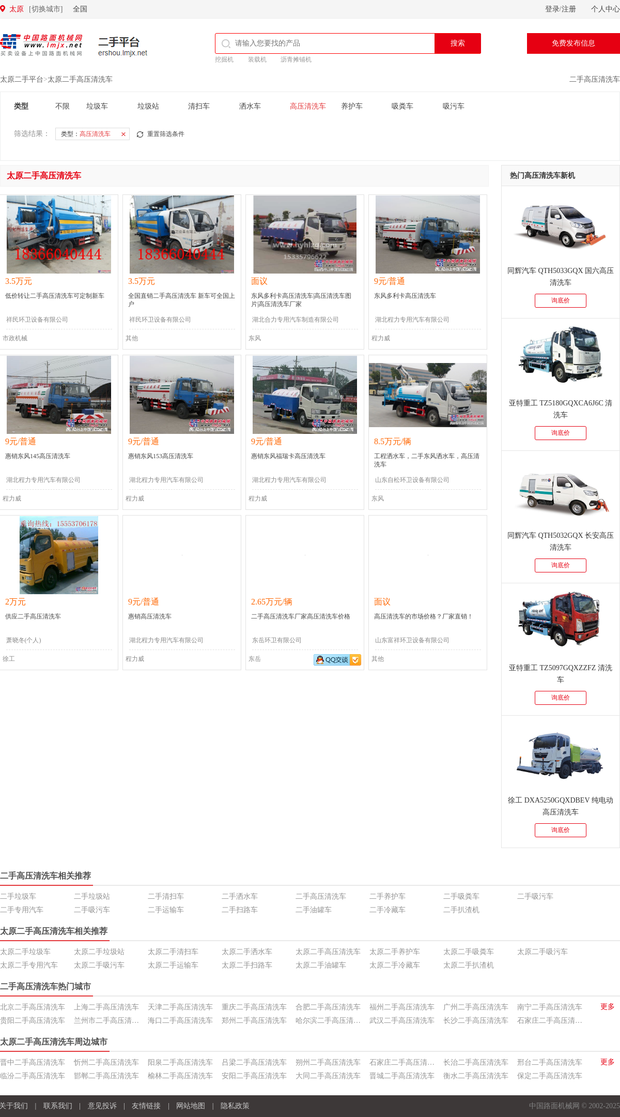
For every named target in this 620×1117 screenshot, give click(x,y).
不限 (62, 106)
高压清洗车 (308, 106)
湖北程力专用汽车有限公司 (412, 319)
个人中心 (605, 9)
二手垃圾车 (18, 896)
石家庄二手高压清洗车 (553, 1020)
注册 (569, 9)
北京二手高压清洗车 (32, 1007)
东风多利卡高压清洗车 (405, 295)
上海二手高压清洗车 (106, 1007)
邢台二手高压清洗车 (549, 1062)
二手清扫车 (166, 896)
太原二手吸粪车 (468, 952)
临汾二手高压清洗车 (32, 1076)
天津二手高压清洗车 (180, 1007)
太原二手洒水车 (247, 952)
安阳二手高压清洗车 (254, 1076)
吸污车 (453, 106)
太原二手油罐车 (321, 965)
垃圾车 (97, 106)
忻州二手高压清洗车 (106, 1062)
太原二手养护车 (394, 952)
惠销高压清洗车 (150, 616)
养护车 (352, 106)
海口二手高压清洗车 (180, 1020)
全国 (80, 9)
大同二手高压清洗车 (328, 1076)
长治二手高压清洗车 (475, 1062)
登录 (552, 9)
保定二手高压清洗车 (549, 1076)
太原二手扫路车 (247, 965)
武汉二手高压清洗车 (402, 1020)
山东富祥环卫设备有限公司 (412, 640)
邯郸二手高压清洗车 (106, 1076)
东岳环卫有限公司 (277, 640)
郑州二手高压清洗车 (254, 1020)
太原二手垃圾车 (25, 952)
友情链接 (146, 1106)
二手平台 (123, 46)
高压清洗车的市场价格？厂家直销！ (423, 616)
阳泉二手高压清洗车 (180, 1062)
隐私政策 (235, 1106)
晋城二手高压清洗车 (402, 1076)
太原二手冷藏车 (394, 965)
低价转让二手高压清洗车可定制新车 (54, 295)
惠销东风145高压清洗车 (37, 456)
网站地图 (190, 1106)
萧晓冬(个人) (23, 640)
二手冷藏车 (387, 910)
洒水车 (250, 106)
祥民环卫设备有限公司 (37, 319)
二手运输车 (166, 910)
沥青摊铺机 (296, 59)
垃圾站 (148, 106)
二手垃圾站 (92, 896)
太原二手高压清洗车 (80, 79)
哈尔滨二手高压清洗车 (332, 1020)
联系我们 (57, 1106)
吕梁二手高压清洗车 (254, 1062)
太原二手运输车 (173, 965)
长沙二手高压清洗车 (475, 1020)
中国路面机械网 (41, 45)
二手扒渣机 (461, 910)
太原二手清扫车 (173, 952)
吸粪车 (402, 106)
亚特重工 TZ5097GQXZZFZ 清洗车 (560, 674)
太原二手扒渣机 (468, 965)
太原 (36, 9)
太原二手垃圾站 (99, 952)
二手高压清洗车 (594, 79)
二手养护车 (387, 896)
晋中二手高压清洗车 (32, 1062)
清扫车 (199, 106)
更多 (607, 1006)
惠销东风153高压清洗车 (160, 456)
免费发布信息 (573, 43)
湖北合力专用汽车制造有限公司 (295, 319)
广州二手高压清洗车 (475, 1007)
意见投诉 (102, 1106)
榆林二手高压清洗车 (180, 1076)
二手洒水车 (240, 896)
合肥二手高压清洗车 (328, 1007)
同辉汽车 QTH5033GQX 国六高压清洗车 (560, 276)
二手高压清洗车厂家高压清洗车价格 (300, 616)
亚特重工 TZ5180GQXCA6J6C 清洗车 (561, 409)
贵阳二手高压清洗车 (32, 1020)
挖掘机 (224, 59)
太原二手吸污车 (542, 952)
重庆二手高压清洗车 (254, 1007)
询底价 (560, 300)
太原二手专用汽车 (29, 965)
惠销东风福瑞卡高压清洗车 (288, 456)
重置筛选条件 (165, 134)
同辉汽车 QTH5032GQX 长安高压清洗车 (560, 541)
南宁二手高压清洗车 (549, 1007)
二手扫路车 (240, 910)
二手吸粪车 (461, 896)
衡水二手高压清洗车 (475, 1076)
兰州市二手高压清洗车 (110, 1020)
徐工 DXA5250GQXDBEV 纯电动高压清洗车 (560, 806)
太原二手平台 (21, 79)
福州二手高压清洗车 (402, 1007)
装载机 (257, 59)
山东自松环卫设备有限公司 (412, 480)
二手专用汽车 (21, 910)
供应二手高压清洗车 (33, 616)
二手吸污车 (535, 896)
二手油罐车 (314, 910)
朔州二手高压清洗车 (328, 1062)
